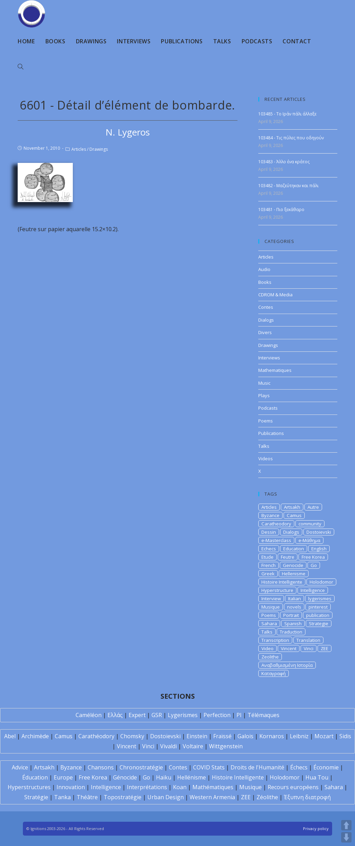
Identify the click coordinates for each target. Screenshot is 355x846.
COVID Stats (209, 767)
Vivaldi (168, 746)
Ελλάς (115, 715)
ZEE (324, 648)
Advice (20, 767)
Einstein (197, 736)
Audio (264, 269)
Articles (78, 149)
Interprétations (147, 787)
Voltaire (193, 746)
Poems (265, 421)
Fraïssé (222, 736)
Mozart (324, 736)
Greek (268, 573)
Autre (313, 507)
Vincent (288, 648)
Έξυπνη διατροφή (307, 797)
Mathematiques (275, 370)
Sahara (269, 623)
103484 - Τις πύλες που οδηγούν (291, 138)
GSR (156, 715)
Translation (308, 640)
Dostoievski (318, 532)
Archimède (35, 736)
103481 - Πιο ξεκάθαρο (281, 209)
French (268, 565)
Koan (180, 787)
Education (293, 549)
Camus (294, 515)
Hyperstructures (29, 787)
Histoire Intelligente (281, 582)
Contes (265, 307)
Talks (263, 446)
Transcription (275, 640)
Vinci (308, 648)
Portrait (291, 615)
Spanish (293, 623)
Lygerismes (183, 715)
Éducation (35, 777)
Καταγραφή (273, 673)
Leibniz (299, 736)
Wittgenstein (226, 746)
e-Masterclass (276, 540)
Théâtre (87, 797)
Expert (137, 715)
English (319, 549)
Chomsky (132, 736)
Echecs (268, 549)
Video (267, 648)
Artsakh (292, 507)
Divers (265, 332)
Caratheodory (276, 524)
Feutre (287, 557)
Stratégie (36, 797)
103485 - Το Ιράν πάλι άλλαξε (287, 114)
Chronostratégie (141, 767)
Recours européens (293, 787)
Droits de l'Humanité (257, 767)
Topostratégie (122, 797)
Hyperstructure (277, 590)
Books (264, 282)
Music (264, 383)
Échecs (299, 767)
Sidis (345, 736)
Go (314, 565)
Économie (326, 767)
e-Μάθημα (309, 540)
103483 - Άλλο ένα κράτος (284, 162)
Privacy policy (316, 828)
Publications (271, 433)
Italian (294, 598)
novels (294, 607)
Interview (271, 598)
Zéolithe (267, 797)
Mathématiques (212, 787)
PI (239, 715)
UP (346, 825)
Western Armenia (212, 797)
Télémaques (263, 715)
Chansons (101, 767)
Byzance (270, 515)
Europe (63, 777)
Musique (270, 607)
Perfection (217, 715)
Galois (245, 736)
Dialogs (266, 320)
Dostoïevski (165, 736)
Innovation (71, 787)
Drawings (98, 149)
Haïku (163, 777)
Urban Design (165, 797)
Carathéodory (96, 736)
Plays (264, 395)
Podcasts (268, 408)
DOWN (346, 837)
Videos (265, 458)
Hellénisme (191, 777)
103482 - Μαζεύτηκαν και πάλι (288, 186)
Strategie (318, 623)
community (309, 524)
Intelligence (313, 590)
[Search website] (20, 67)
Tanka (62, 797)
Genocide (293, 565)
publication (317, 615)
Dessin (268, 532)
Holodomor (321, 582)
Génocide (125, 777)
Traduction (291, 632)
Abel (10, 736)
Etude (267, 557)
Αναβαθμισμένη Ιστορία (287, 665)
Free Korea (313, 557)
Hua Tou (316, 777)
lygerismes (319, 598)
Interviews (269, 358)
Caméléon (89, 715)
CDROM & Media (275, 294)
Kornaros (271, 736)
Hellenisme (293, 573)
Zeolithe (270, 657)
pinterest (318, 607)
